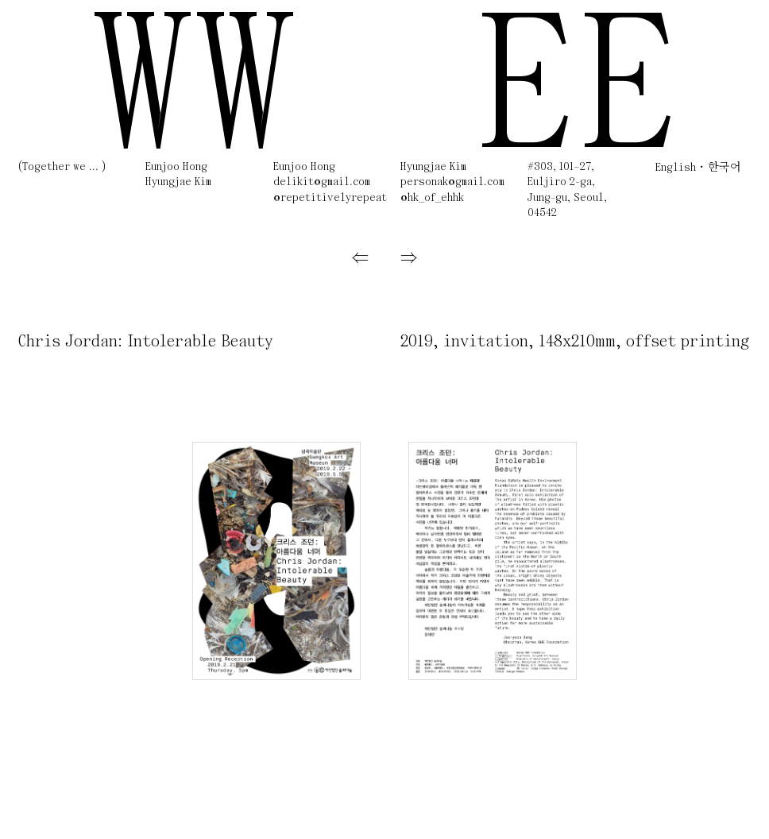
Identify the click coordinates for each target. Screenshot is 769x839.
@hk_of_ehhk (432, 198)
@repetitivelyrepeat (330, 198)
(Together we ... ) (62, 167)
